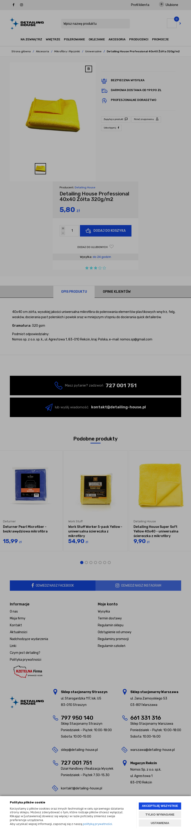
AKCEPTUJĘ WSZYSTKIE (160, 806)
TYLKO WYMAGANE (159, 814)
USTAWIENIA (160, 823)
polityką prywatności (97, 824)
